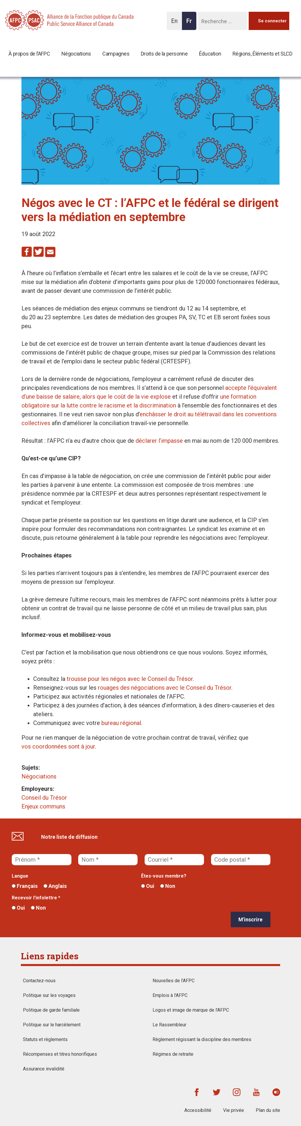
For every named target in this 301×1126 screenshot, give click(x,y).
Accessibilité (197, 1110)
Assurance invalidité (43, 1069)
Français (25, 886)
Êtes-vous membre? (163, 876)
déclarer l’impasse (159, 440)
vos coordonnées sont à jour (58, 746)
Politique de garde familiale (51, 1010)
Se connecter (272, 21)
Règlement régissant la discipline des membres (202, 1039)
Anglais (55, 886)
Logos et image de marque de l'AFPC (191, 1010)
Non (167, 886)
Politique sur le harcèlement (52, 1025)
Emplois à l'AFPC (170, 995)
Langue (20, 876)
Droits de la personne (164, 54)
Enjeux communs (43, 806)
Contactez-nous (39, 980)
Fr (190, 23)
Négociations (76, 54)
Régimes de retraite (173, 1054)
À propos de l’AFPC (29, 54)
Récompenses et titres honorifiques (60, 1054)
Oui (147, 886)
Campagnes (115, 54)
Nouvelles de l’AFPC (174, 980)
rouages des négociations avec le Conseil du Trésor (164, 687)
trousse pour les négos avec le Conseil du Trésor (130, 678)
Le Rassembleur (169, 1025)
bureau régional (121, 722)
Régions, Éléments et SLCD (262, 54)
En (176, 23)
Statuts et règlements (45, 1039)
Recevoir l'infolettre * (36, 898)
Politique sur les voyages (49, 995)
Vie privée (233, 1110)
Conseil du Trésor (44, 797)
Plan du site (268, 1110)
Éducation (210, 54)
